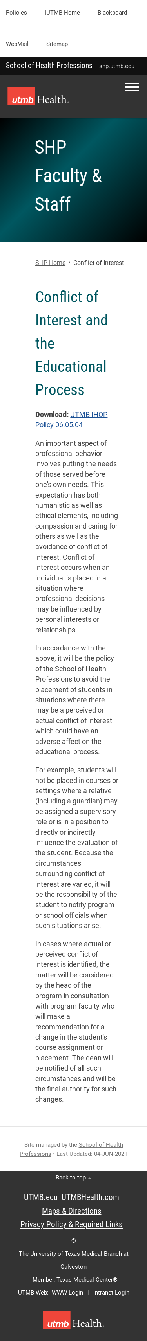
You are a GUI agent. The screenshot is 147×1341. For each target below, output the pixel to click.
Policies (16, 12)
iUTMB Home (62, 12)
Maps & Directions (72, 1211)
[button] (132, 87)
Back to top (73, 1177)
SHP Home (50, 262)
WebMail (17, 44)
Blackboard (112, 12)
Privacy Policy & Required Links (71, 1224)
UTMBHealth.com (90, 1197)
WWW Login (67, 1292)
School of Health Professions (49, 65)
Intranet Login (111, 1292)
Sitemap (57, 44)
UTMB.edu (41, 1197)
